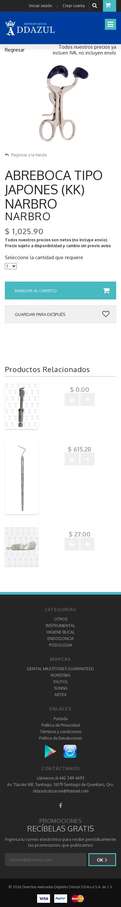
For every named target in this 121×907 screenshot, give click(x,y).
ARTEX (60, 694)
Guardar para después (62, 314)
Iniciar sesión (40, 5)
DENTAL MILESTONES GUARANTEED (60, 668)
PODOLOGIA (60, 645)
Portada (61, 718)
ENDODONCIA (60, 638)
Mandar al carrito (62, 290)
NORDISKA (60, 675)
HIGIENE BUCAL (60, 632)
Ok (102, 860)
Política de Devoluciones (60, 738)
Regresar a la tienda (26, 154)
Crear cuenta (74, 5)
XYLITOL (60, 681)
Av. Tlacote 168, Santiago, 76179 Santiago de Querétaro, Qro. (60, 784)
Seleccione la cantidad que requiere (44, 257)
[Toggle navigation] (110, 24)
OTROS (60, 619)
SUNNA (60, 688)
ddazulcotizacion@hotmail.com (60, 791)
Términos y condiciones (60, 731)
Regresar (15, 50)
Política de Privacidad (60, 725)
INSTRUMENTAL (60, 625)
